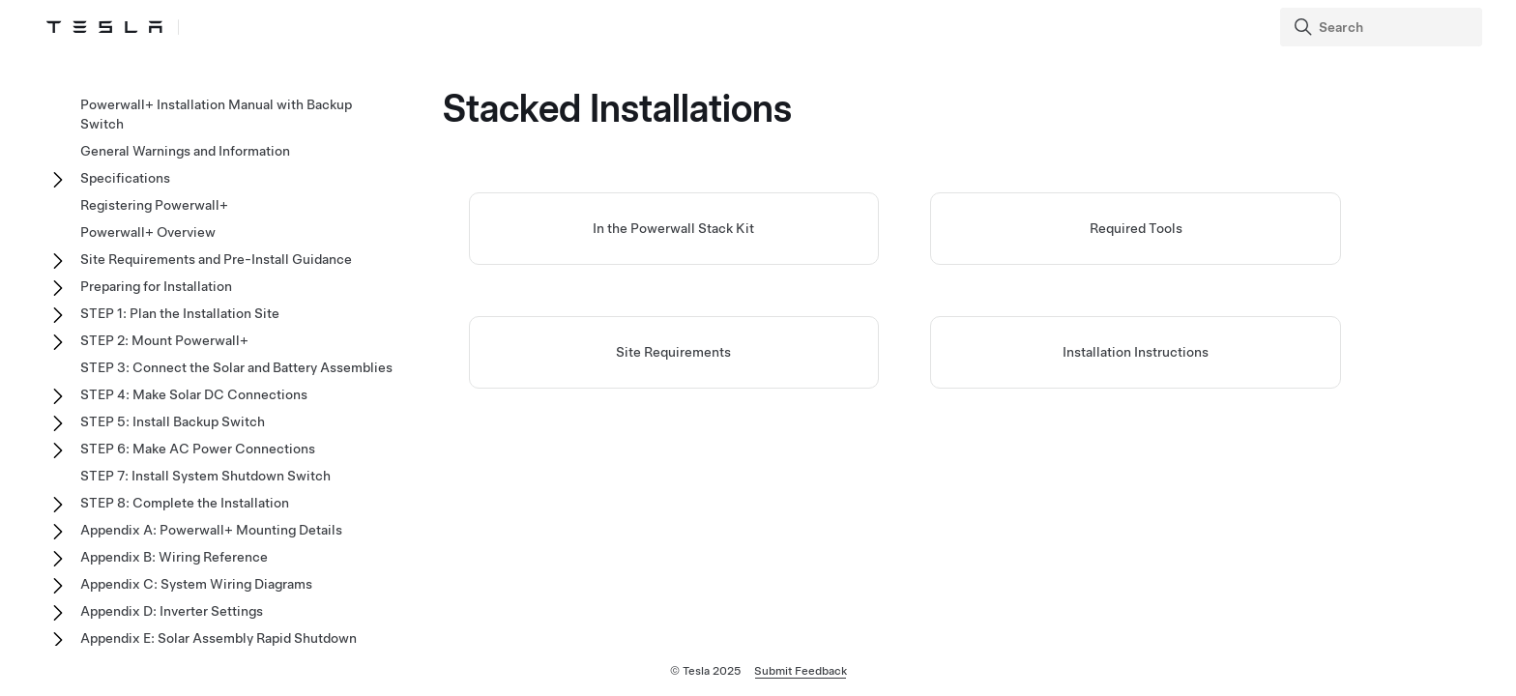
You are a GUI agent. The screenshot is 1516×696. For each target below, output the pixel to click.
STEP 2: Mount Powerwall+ (164, 340)
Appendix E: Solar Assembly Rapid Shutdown (218, 638)
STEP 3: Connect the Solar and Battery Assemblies (236, 367)
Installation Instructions (1136, 352)
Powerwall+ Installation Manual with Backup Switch (216, 114)
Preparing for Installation (156, 286)
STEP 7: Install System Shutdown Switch (205, 475)
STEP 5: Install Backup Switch (172, 421)
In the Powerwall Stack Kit (673, 228)
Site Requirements (673, 352)
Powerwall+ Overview (148, 232)
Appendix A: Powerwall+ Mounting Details (211, 529)
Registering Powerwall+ (154, 205)
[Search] (1383, 27)
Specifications (125, 178)
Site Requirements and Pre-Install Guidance (216, 259)
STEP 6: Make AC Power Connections (197, 448)
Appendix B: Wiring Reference (174, 557)
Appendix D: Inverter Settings (171, 611)
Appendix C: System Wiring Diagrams (196, 584)
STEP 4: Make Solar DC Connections (193, 394)
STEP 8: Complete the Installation (184, 502)
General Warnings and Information (185, 151)
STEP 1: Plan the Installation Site (179, 313)
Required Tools (1136, 228)
